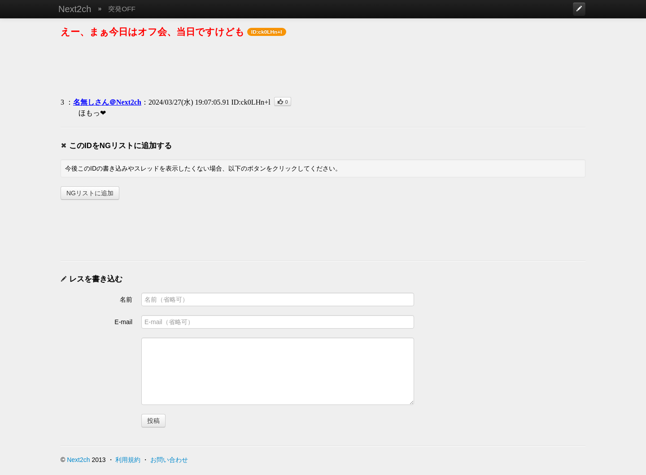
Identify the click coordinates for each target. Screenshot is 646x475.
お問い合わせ (169, 459)
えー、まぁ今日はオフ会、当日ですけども (152, 31)
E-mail (123, 321)
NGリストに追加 (89, 193)
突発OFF (121, 9)
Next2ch (74, 9)
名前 (126, 299)
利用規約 (127, 459)
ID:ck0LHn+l (250, 102)
